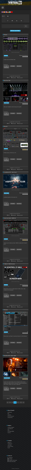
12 (20, 402)
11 (17, 402)
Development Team (24, 238)
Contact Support (11, 427)
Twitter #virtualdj (11, 461)
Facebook (10, 457)
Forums (9, 432)
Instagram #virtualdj (12, 460)
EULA (9, 447)
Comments (14, 77)
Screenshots (10, 417)
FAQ (8, 430)
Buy (8, 413)
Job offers (10, 445)
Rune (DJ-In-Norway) (24, 55)
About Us (9, 442)
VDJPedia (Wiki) (11, 431)
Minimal (6, 309)
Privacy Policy (10, 446)
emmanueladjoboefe (24, 102)
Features (9, 414)
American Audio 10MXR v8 (10, 218)
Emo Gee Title (7, 80)
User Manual (10, 428)
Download (10, 412)
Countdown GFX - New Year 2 (10, 172)
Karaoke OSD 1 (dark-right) (10, 355)
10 (15, 402)
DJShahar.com (25, 148)
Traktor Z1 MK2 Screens (9, 264)
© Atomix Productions (15, 468)
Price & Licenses (11, 416)
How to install (20, 77)
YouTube (10, 458)
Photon (5, 34)
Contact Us (10, 443)
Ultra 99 (5, 126)
